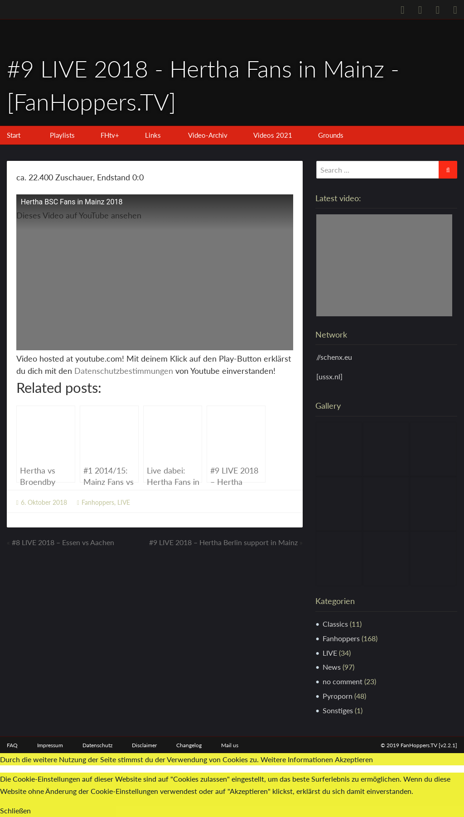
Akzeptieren (354, 759)
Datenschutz (97, 745)
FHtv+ (110, 135)
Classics (335, 623)
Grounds (330, 135)
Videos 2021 (272, 135)
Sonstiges (338, 710)
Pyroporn (338, 695)
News (332, 666)
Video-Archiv (207, 135)
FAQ (12, 745)
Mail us (229, 745)
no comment (342, 681)
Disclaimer (144, 745)
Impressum (50, 745)
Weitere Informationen (297, 759)
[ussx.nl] (329, 376)
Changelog (189, 745)
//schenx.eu (334, 357)
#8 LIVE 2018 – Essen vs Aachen (63, 542)
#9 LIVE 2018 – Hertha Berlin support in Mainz (223, 542)
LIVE (123, 502)
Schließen (15, 810)
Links (153, 135)
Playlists (62, 135)
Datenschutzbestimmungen (123, 371)
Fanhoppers (98, 502)
